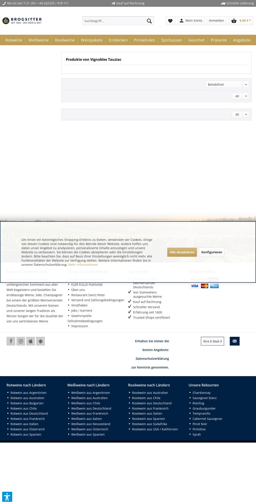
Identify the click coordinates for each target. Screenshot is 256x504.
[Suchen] (149, 20)
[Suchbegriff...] (118, 20)
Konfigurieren (211, 252)
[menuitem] (118, 20)
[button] (7, 497)
